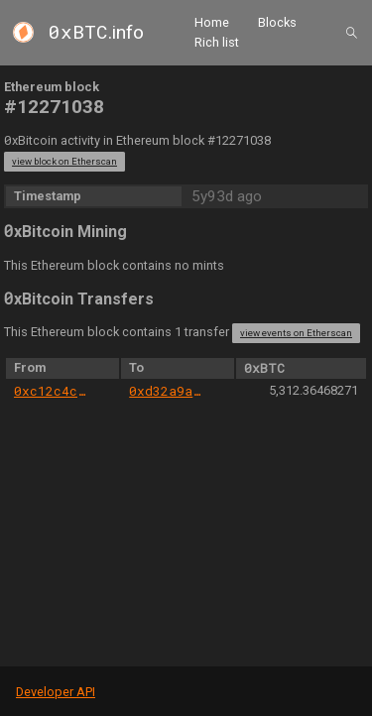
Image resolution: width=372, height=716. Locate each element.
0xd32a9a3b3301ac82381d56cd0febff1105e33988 (167, 391)
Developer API (55, 691)
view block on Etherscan (64, 161)
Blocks (277, 22)
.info (96, 32)
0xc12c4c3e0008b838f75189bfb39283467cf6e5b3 (52, 391)
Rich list (216, 42)
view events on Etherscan (296, 332)
